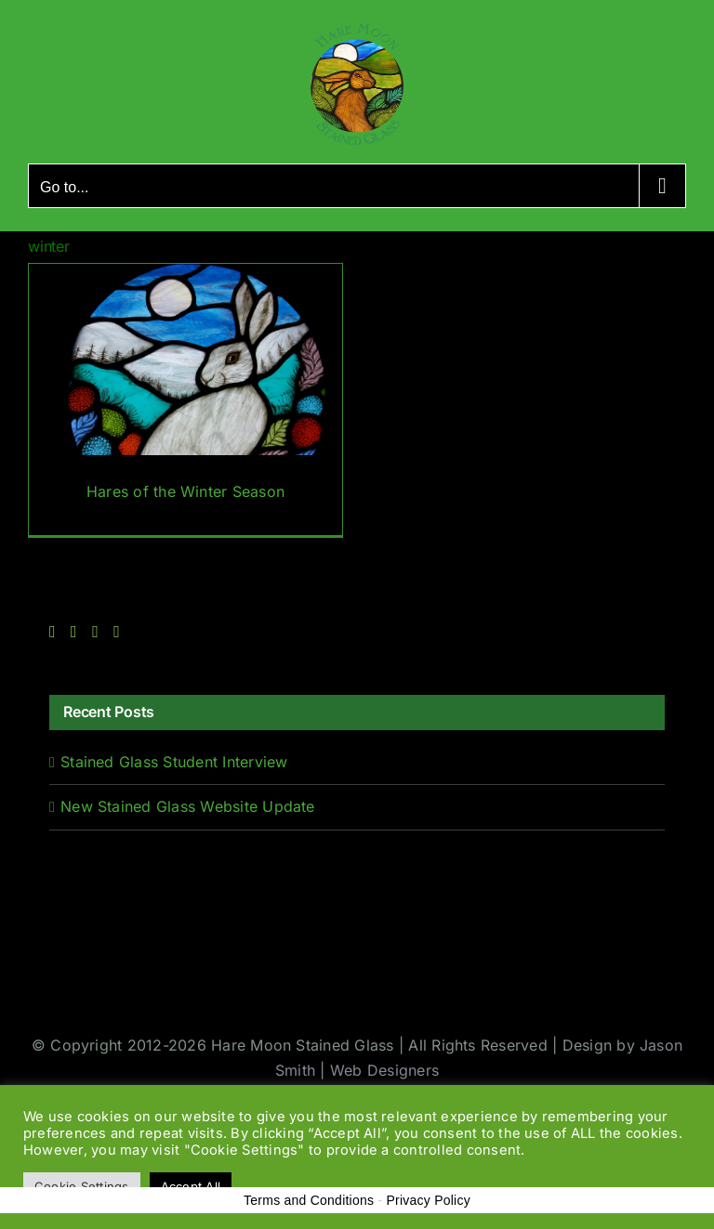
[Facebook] (52, 631)
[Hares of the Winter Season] (185, 400)
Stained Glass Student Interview (173, 761)
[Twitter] (74, 631)
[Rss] (116, 631)
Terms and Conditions (309, 1200)
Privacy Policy (428, 1200)
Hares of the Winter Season (185, 491)
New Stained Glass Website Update (187, 806)
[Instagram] (95, 631)
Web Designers (384, 1070)
